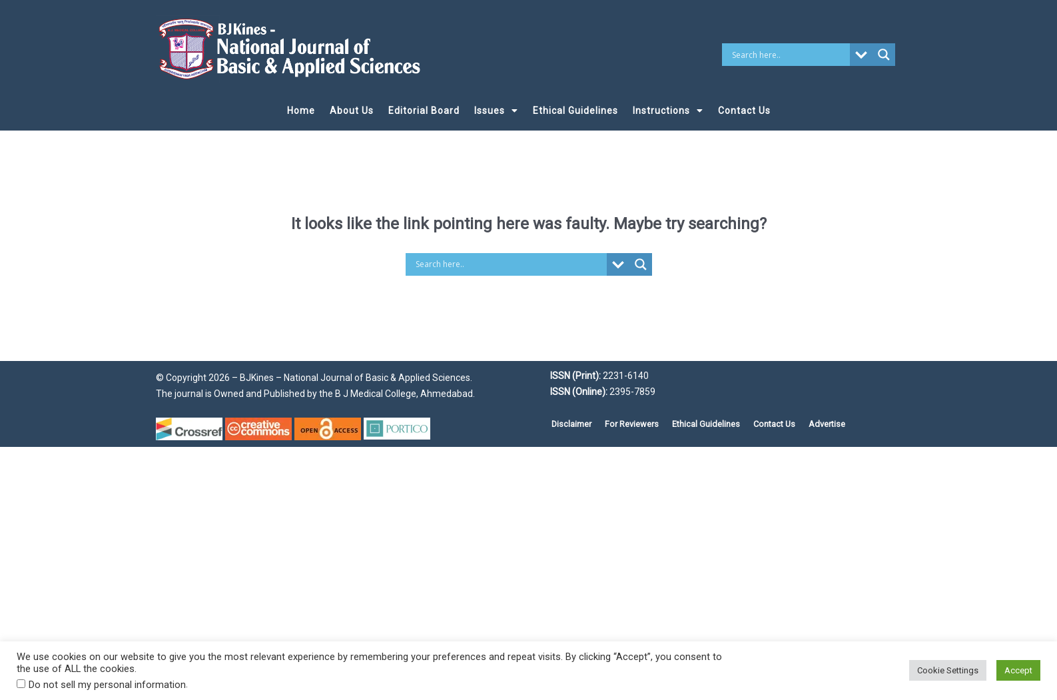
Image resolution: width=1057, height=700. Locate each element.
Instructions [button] (668, 110)
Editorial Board (424, 110)
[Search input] (789, 54)
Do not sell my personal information (107, 685)
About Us (352, 110)
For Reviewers (632, 424)
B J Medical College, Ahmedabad (403, 393)
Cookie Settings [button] (947, 670)
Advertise (827, 424)
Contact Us (744, 110)
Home (301, 110)
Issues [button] (496, 110)
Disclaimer (571, 424)
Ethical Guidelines (575, 110)
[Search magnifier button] (884, 54)
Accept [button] (1018, 670)
